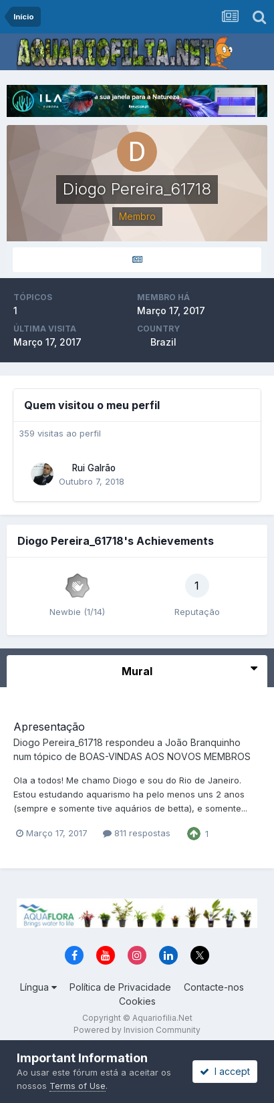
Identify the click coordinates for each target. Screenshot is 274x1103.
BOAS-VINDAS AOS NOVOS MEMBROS (165, 756)
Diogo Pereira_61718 (58, 742)
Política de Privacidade (120, 987)
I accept (225, 1071)
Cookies (137, 1001)
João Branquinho (203, 742)
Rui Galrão (94, 468)
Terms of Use (77, 1085)
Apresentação (49, 726)
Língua (38, 987)
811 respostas (136, 833)
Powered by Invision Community (137, 1030)
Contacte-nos (214, 987)
